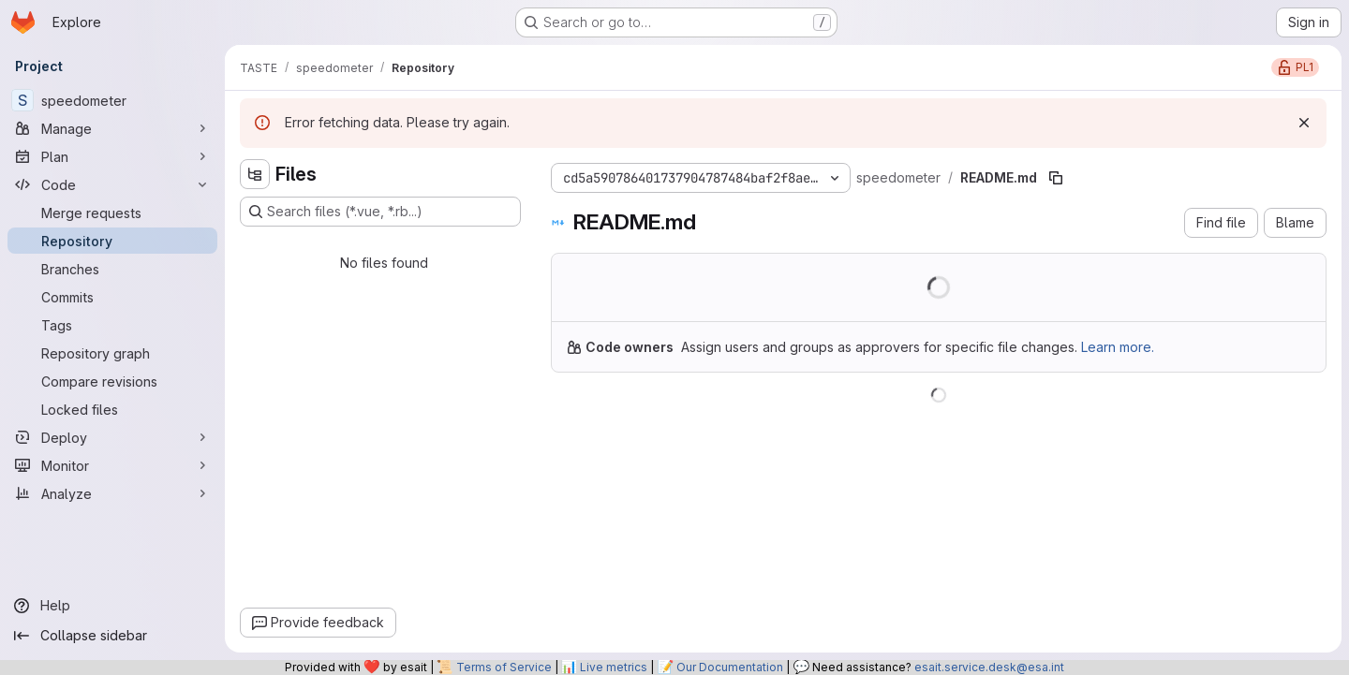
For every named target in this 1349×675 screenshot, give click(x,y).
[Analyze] (112, 493)
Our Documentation (729, 667)
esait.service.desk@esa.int (989, 667)
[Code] (112, 184)
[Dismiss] (1304, 122)
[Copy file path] (1056, 178)
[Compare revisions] (112, 381)
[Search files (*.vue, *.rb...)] (380, 212)
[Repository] (112, 240)
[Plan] (112, 156)
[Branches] (112, 269)
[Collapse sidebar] (112, 636)
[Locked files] (112, 409)
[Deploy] (112, 437)
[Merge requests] (112, 212)
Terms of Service (504, 667)
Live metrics (613, 667)
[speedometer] (112, 100)
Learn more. (1117, 347)
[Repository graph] (112, 353)
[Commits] (112, 297)
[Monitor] (112, 465)
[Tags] (112, 325)
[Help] (112, 606)
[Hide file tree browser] (255, 174)
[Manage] (112, 128)
